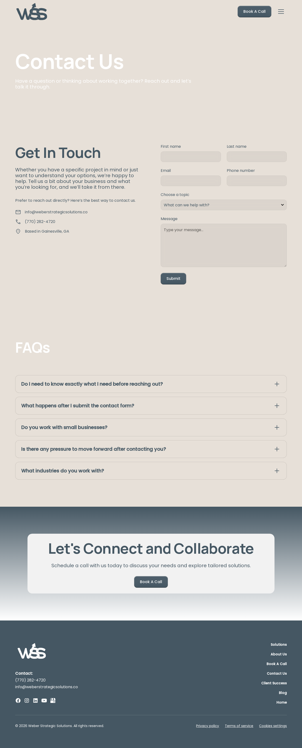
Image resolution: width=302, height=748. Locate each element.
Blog (283, 692)
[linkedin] (35, 700)
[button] (281, 11)
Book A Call (254, 11)
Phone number (241, 170)
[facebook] (18, 700)
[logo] (31, 651)
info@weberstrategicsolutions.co (56, 212)
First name (171, 146)
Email (166, 170)
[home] (31, 11)
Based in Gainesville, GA (47, 231)
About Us (279, 654)
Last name (237, 146)
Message (169, 219)
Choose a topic (175, 194)
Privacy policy (207, 725)
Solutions (279, 644)
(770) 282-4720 (40, 221)
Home (281, 702)
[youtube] (44, 700)
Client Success (274, 683)
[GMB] (53, 700)
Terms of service (239, 725)
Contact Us (277, 673)
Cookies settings (273, 725)
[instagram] (27, 700)
